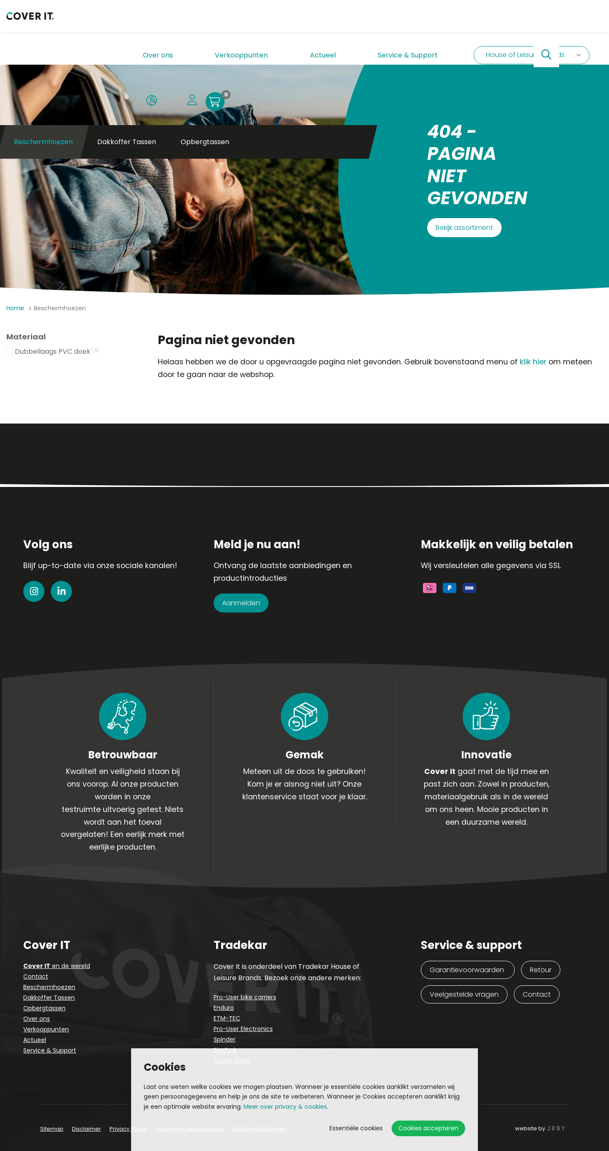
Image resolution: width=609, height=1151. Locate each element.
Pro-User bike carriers (245, 997)
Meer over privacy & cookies (285, 1106)
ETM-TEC (227, 1018)
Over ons (142, 23)
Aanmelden (241, 603)
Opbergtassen (205, 63)
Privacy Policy (128, 1129)
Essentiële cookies (356, 1128)
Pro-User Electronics (243, 1029)
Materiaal (26, 337)
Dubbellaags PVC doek (57, 351)
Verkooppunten (195, 23)
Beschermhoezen (49, 987)
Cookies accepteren (428, 1128)
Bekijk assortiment (464, 227)
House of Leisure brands (401, 23)
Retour (540, 970)
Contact (35, 976)
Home (15, 308)
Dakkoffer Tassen (126, 63)
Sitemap (51, 1129)
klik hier (533, 362)
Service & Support (299, 23)
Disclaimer (86, 1129)
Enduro (224, 1007)
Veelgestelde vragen (464, 994)
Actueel (245, 23)
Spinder (225, 1039)
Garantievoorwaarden (468, 970)
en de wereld (56, 966)
